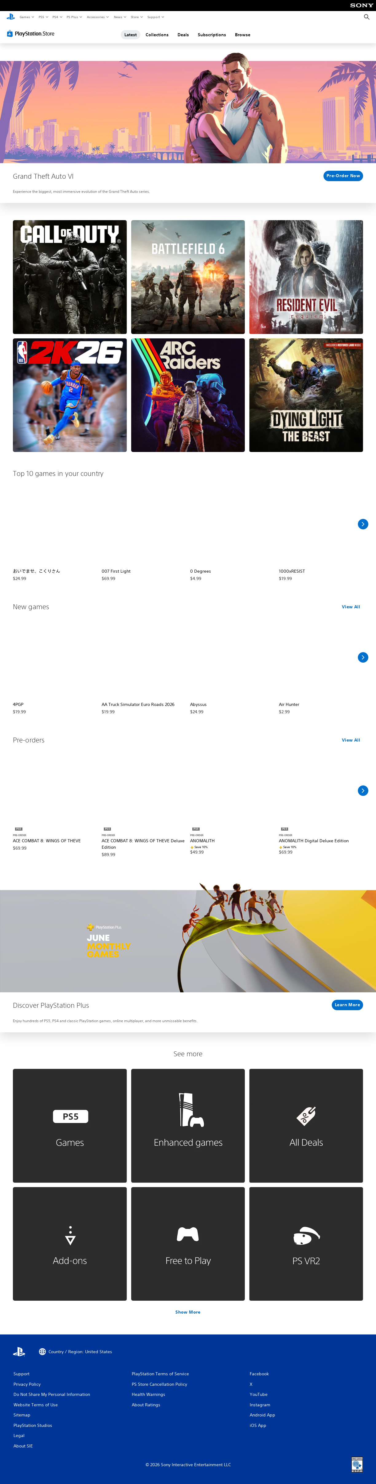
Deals (183, 34)
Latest (130, 34)
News (118, 17)
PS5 (41, 17)
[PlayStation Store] (32, 33)
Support (153, 17)
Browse (242, 34)
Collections (157, 34)
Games (24, 17)
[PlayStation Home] (11, 17)
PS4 (55, 17)
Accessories (95, 17)
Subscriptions (212, 34)
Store (135, 17)
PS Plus (72, 17)
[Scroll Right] (363, 524)
